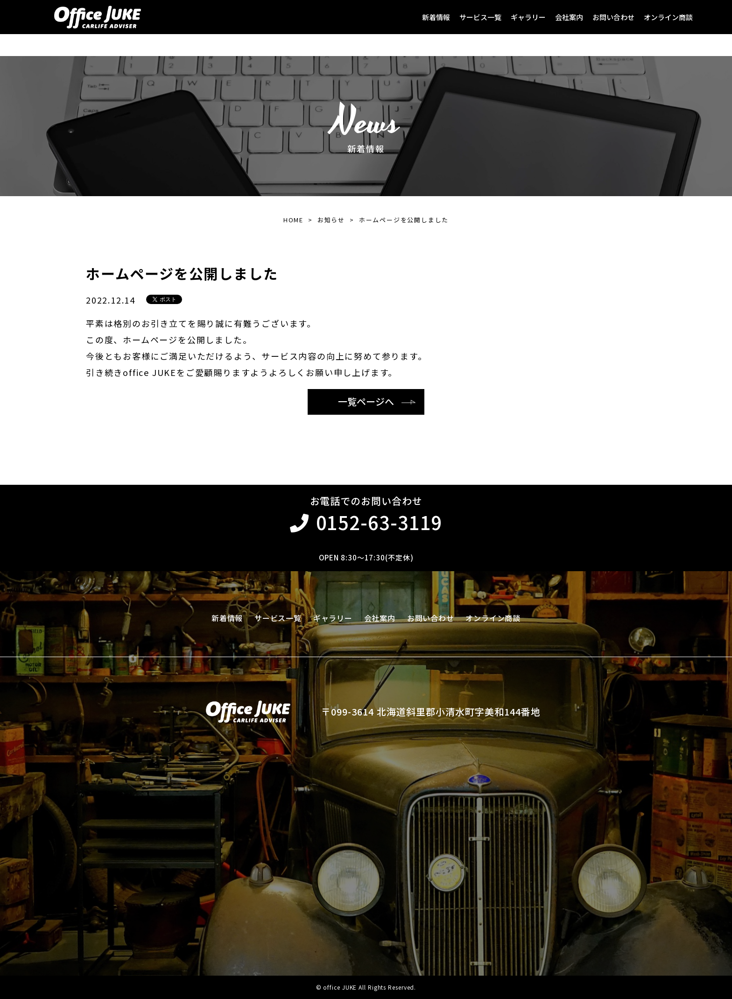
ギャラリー (528, 17)
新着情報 (436, 17)
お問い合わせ (613, 17)
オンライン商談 (668, 17)
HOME (293, 219)
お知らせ (331, 219)
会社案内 (569, 17)
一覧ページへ (366, 401)
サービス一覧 (480, 17)
